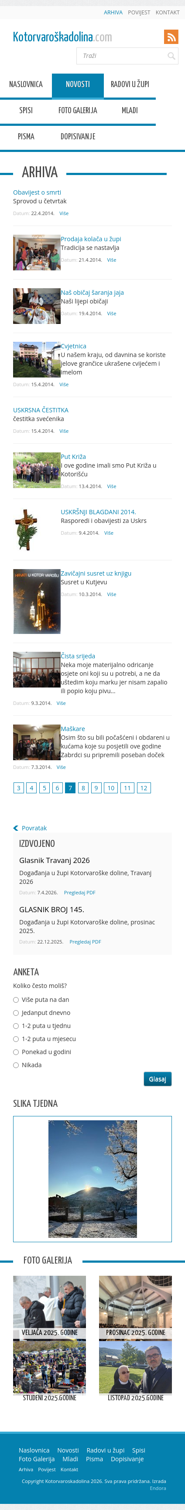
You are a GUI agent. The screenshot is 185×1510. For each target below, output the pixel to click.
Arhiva (113, 12)
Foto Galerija (77, 112)
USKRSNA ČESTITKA (41, 410)
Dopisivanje (78, 138)
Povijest (139, 12)
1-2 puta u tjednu (46, 1025)
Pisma (26, 138)
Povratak (34, 828)
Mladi (130, 112)
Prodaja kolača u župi (91, 239)
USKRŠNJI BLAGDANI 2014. (98, 512)
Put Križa (73, 456)
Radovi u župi (130, 86)
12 (143, 788)
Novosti (78, 86)
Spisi (26, 112)
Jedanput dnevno (46, 1012)
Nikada (32, 1065)
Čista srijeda (78, 656)
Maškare (73, 729)
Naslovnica (26, 86)
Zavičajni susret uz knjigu (96, 573)
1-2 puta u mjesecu (49, 1039)
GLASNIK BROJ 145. (51, 909)
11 (127, 788)
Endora (158, 1488)
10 (110, 788)
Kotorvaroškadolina (62, 37)
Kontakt (168, 12)
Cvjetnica (73, 346)
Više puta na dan (45, 999)
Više (64, 213)
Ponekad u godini (46, 1052)
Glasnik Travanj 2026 (54, 860)
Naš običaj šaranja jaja (92, 292)
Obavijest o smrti (37, 192)
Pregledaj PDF (80, 892)
